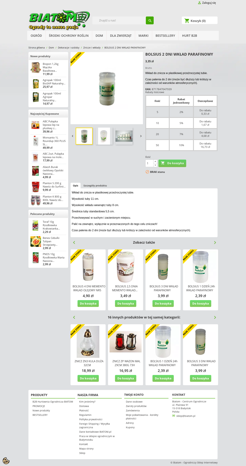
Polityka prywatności (90, 419)
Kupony (130, 427)
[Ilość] (149, 163)
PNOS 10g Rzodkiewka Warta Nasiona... (53, 257)
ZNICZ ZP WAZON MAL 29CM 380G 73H (126, 363)
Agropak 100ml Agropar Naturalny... (52, 97)
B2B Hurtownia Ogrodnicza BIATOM (53, 401)
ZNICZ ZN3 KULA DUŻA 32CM (89, 363)
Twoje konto (134, 395)
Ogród (36, 36)
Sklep (82, 453)
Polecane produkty (42, 214)
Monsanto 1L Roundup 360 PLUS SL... (54, 141)
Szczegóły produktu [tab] (95, 185)
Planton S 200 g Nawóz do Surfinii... (54, 184)
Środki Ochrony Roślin (69, 36)
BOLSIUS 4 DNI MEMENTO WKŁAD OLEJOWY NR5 (89, 288)
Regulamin (85, 414)
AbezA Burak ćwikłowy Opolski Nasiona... (53, 170)
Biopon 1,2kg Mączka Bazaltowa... (50, 67)
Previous (72, 241)
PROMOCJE (39, 406)
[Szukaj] (123, 20)
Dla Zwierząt (121, 36)
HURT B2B (189, 36)
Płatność (84, 410)
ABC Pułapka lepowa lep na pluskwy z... (51, 125)
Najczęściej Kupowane (44, 113)
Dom (99, 36)
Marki (144, 36)
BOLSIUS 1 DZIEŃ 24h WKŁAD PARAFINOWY (200, 288)
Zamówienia (133, 410)
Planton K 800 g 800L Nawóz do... (53, 198)
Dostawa (84, 406)
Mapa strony (86, 448)
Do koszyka (172, 163)
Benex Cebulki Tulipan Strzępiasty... (51, 241)
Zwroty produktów (136, 406)
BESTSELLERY (165, 36)
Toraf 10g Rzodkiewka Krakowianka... (51, 225)
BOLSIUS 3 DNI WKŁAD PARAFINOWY (164, 288)
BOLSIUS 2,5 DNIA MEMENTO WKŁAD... (125, 288)
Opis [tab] (75, 185)
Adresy (130, 422)
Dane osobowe (134, 401)
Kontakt (83, 444)
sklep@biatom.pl (185, 416)
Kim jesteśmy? (87, 401)
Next (213, 241)
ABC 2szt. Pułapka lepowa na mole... (53, 155)
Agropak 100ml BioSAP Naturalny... (54, 81)
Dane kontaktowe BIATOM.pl (95, 431)
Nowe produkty (40, 56)
